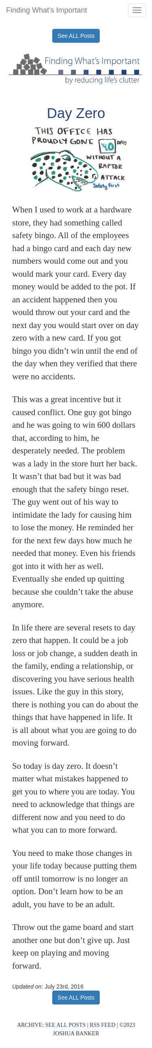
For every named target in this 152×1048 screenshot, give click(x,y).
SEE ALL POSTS (65, 1025)
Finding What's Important (46, 10)
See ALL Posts (76, 36)
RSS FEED (102, 1025)
